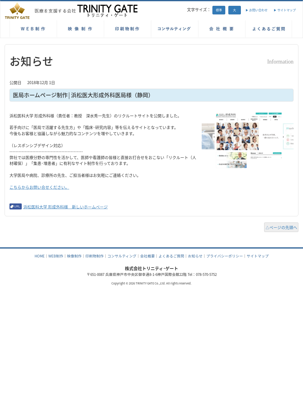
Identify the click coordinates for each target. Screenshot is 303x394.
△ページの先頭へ (281, 227)
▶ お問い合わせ (256, 10)
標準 (219, 10)
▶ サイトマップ (285, 10)
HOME (40, 256)
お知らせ (195, 256)
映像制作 (74, 256)
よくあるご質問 (171, 256)
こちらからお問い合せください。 (39, 187)
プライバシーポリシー (224, 256)
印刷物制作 (94, 256)
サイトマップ (258, 256)
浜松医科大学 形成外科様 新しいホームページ (65, 207)
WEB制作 (55, 256)
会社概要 (147, 256)
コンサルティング (122, 256)
